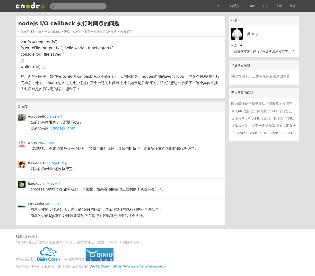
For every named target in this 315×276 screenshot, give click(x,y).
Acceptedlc (37, 116)
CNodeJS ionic (62, 128)
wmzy (32, 143)
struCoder (36, 204)
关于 (265, 6)
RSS (19, 236)
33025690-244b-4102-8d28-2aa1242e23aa (264, 133)
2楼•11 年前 (46, 143)
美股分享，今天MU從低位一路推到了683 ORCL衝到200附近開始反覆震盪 (264, 118)
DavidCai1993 (39, 163)
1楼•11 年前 (54, 116)
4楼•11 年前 (52, 183)
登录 (292, 6)
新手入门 (236, 6)
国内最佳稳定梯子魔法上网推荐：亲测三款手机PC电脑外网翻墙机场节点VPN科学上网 (264, 104)
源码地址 (31, 236)
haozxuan (36, 183)
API (252, 6)
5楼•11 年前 (53, 204)
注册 (279, 6)
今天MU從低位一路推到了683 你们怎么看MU (264, 111)
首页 (219, 6)
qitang (251, 33)
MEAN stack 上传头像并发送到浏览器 (260, 76)
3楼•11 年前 (59, 163)
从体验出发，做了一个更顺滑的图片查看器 (263, 126)
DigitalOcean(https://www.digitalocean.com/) (127, 266)
